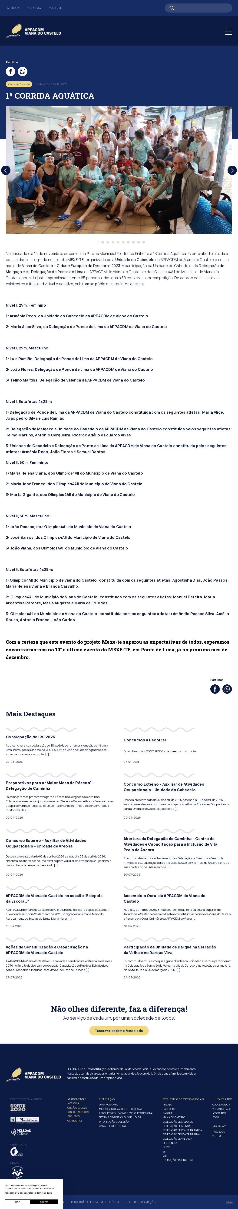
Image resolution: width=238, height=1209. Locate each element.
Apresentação (76, 1099)
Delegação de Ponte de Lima (57, 271)
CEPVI (166, 1147)
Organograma (108, 1104)
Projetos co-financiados (26, 1099)
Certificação (18, 1144)
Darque (168, 1113)
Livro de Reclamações (141, 1202)
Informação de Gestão (114, 1121)
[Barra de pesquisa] (198, 8)
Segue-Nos (219, 1126)
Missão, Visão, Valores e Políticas (120, 1109)
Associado (219, 1113)
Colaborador (221, 1104)
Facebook (12, 8)
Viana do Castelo (174, 1117)
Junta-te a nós (222, 1099)
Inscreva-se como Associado (119, 1030)
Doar (215, 1117)
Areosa (167, 1104)
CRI (165, 1155)
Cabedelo (169, 1109)
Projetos (73, 1116)
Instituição (107, 1099)
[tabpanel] (119, 170)
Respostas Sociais (78, 1112)
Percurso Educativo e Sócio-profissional (126, 1113)
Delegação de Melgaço (178, 1121)
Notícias (73, 1103)
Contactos (74, 1120)
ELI (164, 1151)
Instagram (34, 8)
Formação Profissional (178, 1160)
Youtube (55, 8)
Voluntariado (221, 1109)
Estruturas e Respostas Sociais (183, 1099)
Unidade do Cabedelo (135, 259)
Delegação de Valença (177, 1138)
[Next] (232, 170)
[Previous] (5, 170)
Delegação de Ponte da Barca (182, 1130)
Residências (170, 1143)
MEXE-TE (76, 259)
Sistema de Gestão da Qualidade (120, 1117)
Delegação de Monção (177, 1126)
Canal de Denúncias (112, 1126)
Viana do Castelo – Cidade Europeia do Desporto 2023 (71, 265)
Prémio (14, 1163)
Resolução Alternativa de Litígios (95, 1202)
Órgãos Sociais (77, 1107)
